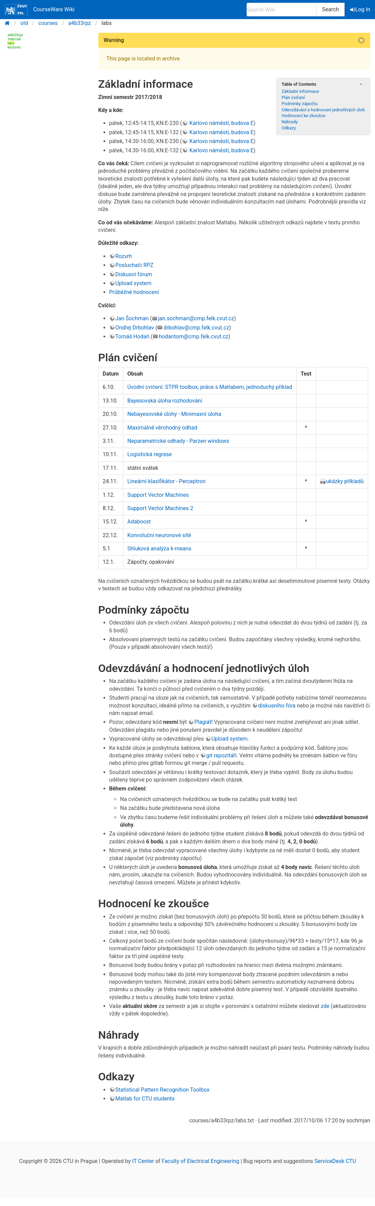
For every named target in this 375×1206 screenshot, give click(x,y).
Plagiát (202, 722)
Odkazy (288, 127)
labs (11, 43)
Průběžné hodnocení (134, 292)
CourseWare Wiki (39, 9)
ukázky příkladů (345, 481)
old (24, 23)
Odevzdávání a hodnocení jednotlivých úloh (323, 109)
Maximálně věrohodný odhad (162, 427)
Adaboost (139, 521)
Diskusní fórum (133, 274)
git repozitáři (221, 755)
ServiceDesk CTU (335, 1161)
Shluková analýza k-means (159, 548)
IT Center (143, 1161)
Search (330, 9)
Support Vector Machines (158, 495)
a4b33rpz (79, 23)
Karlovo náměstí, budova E (221, 123)
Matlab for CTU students (145, 1098)
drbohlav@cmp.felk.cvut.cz (196, 327)
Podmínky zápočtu (299, 103)
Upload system (133, 283)
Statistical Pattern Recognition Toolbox (162, 1089)
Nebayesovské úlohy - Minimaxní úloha (174, 414)
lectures (14, 47)
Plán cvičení (293, 97)
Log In (360, 9)
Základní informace (300, 91)
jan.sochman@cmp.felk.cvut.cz (196, 318)
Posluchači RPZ (134, 265)
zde (325, 1006)
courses (48, 23)
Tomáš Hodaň (132, 336)
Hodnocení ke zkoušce (303, 115)
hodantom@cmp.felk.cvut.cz (193, 336)
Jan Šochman (132, 318)
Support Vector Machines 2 (160, 508)
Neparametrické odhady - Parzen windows (178, 441)
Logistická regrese (149, 454)
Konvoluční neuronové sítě (159, 535)
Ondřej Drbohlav (134, 327)
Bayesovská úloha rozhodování (164, 400)
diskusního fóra (277, 705)
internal (14, 39)
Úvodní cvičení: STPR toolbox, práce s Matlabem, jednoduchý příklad (209, 387)
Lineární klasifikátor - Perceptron (166, 481)
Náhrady (289, 121)
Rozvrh (123, 256)
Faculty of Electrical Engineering (200, 1161)
